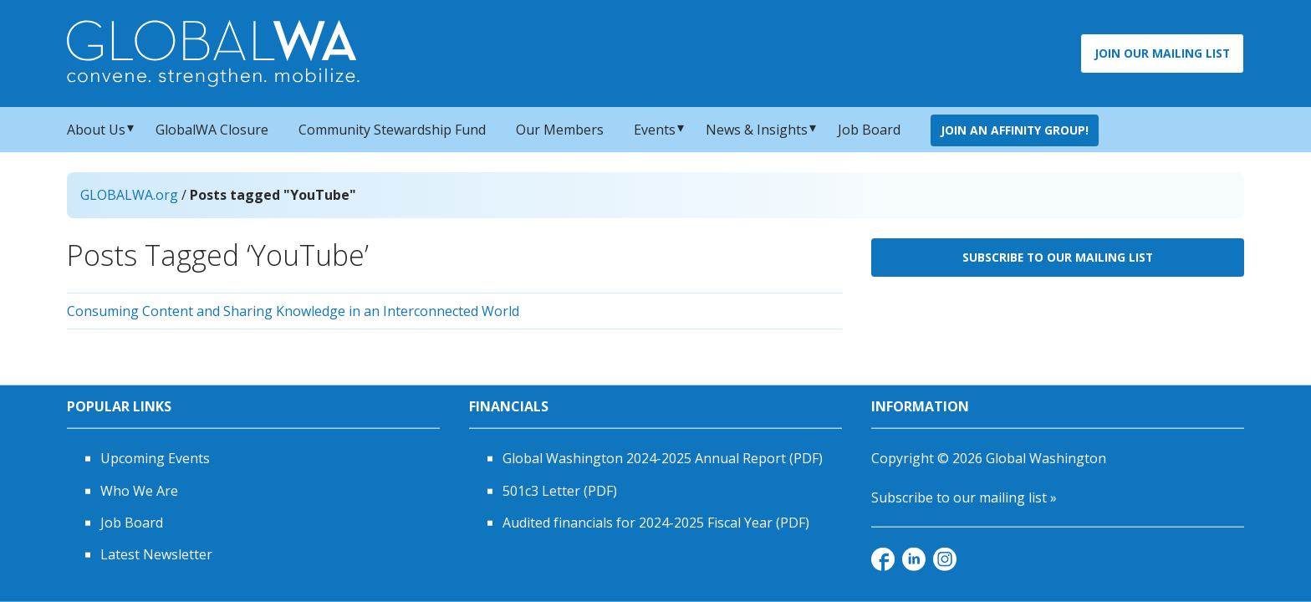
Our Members (560, 129)
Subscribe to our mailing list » (964, 496)
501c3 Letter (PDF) (559, 490)
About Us (96, 129)
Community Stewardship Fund (392, 129)
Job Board (869, 129)
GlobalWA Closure (212, 129)
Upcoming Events (155, 458)
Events (655, 129)
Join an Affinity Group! (1015, 130)
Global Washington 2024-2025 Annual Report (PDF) (662, 458)
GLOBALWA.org (129, 195)
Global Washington (1046, 458)
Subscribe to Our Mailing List (1057, 257)
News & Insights (757, 129)
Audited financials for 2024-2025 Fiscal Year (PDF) (655, 522)
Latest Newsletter (156, 554)
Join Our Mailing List (1162, 53)
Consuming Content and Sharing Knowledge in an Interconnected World (293, 311)
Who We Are (139, 490)
